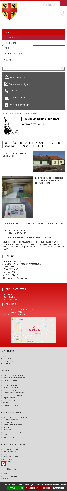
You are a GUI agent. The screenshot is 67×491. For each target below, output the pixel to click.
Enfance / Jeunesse (13, 444)
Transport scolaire (10, 457)
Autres (7, 59)
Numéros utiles (9, 437)
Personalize (58, 488)
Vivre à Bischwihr (12, 412)
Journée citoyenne (10, 385)
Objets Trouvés (9, 398)
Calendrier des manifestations (15, 417)
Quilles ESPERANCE (13, 38)
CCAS (5, 383)
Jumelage (7, 358)
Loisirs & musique (13, 53)
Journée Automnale (11, 388)
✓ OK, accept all (15, 488)
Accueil (4, 113)
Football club (10, 43)
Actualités (7, 363)
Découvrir (7, 351)
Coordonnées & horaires (13, 375)
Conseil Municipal (10, 380)
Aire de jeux (7, 459)
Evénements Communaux (13, 393)
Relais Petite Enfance (11, 449)
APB (7, 48)
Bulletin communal (10, 422)
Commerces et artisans (12, 425)
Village (5, 356)
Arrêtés (6, 403)
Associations (13, 113)
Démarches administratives (14, 378)
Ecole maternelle (9, 452)
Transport (7, 430)
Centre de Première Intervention (15, 432)
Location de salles (10, 390)
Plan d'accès (8, 361)
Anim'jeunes (8, 462)
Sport (7, 32)
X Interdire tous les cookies (38, 488)
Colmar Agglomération (12, 405)
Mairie (5, 370)
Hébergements (9, 427)
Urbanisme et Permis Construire (15, 395)
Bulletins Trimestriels (11, 420)
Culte (5, 435)
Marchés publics (9, 400)
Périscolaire (7, 454)
